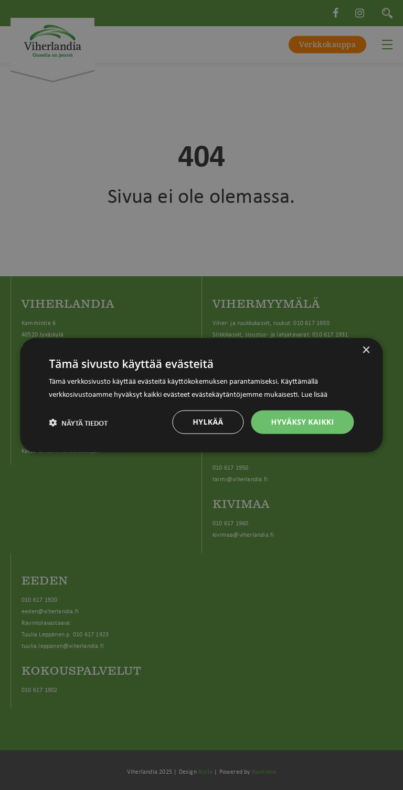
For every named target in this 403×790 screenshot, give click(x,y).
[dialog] (201, 395)
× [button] (366, 350)
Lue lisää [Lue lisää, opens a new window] (314, 393)
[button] (78, 422)
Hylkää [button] (208, 422)
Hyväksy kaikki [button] (302, 422)
